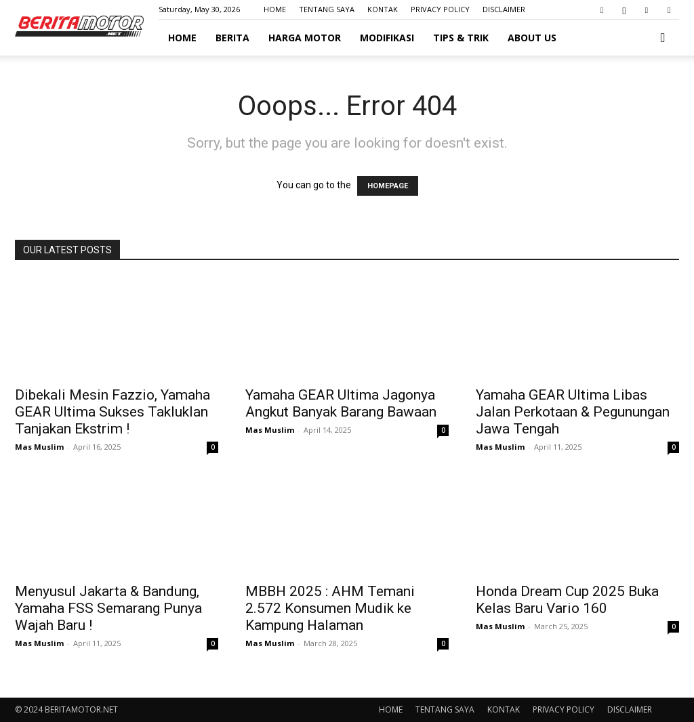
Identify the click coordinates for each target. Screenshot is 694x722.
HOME (275, 9)
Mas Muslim (39, 447)
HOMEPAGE (387, 186)
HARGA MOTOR (304, 37)
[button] (663, 38)
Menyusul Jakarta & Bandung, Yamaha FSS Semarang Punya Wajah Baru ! (108, 608)
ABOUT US (532, 37)
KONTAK (382, 9)
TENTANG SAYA (326, 9)
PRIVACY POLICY (440, 9)
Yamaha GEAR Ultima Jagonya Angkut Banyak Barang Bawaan (340, 403)
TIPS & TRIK (461, 37)
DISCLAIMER (504, 9)
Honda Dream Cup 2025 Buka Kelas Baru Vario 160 (567, 599)
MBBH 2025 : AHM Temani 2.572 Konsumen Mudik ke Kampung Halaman (330, 608)
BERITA (232, 37)
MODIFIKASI (387, 37)
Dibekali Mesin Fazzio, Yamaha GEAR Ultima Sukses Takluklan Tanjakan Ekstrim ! (112, 412)
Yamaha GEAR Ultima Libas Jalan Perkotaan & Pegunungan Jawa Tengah (573, 412)
